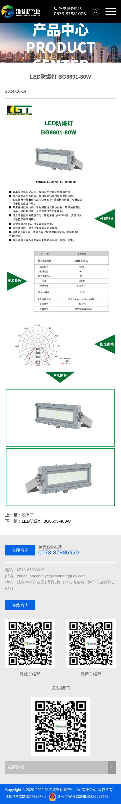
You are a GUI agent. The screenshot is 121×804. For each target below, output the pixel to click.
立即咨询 (20, 550)
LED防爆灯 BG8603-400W (46, 521)
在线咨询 (20, 605)
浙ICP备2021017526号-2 (26, 797)
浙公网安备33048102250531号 (82, 797)
